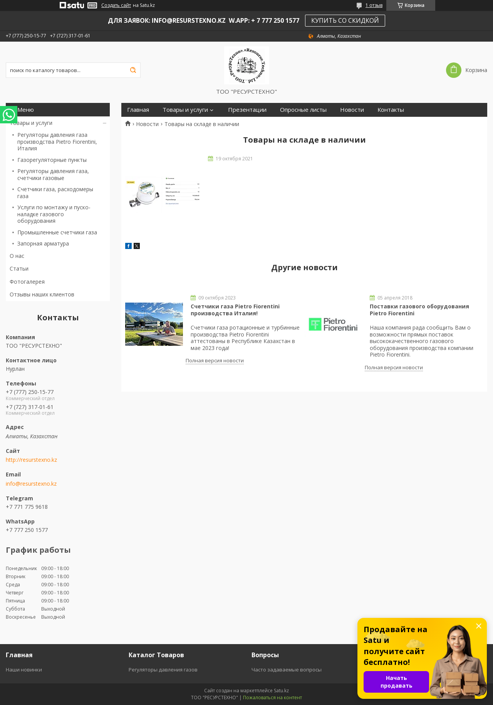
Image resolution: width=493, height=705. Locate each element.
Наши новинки (24, 669)
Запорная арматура (43, 243)
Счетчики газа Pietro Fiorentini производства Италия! (235, 310)
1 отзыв (374, 5)
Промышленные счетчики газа (57, 232)
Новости (352, 110)
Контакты (390, 110)
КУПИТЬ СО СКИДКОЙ (345, 20)
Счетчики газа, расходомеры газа (55, 192)
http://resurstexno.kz (31, 459)
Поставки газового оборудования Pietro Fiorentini (419, 310)
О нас (17, 255)
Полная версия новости (215, 360)
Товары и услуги (31, 122)
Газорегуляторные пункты (52, 159)
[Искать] (133, 70)
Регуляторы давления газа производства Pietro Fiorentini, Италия (57, 141)
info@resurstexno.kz (31, 483)
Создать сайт (116, 5)
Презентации (247, 110)
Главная (138, 110)
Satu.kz (281, 690)
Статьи (19, 268)
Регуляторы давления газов (163, 669)
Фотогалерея (27, 281)
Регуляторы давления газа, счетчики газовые (53, 174)
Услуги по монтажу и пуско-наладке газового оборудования (54, 214)
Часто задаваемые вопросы (287, 669)
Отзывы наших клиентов (42, 294)
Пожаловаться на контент (272, 697)
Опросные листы (303, 110)
